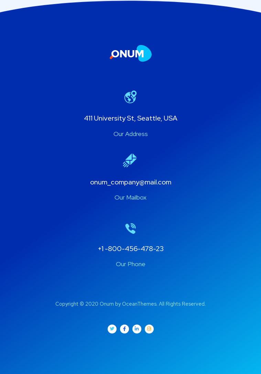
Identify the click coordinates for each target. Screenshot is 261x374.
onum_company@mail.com (130, 182)
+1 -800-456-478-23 (131, 248)
